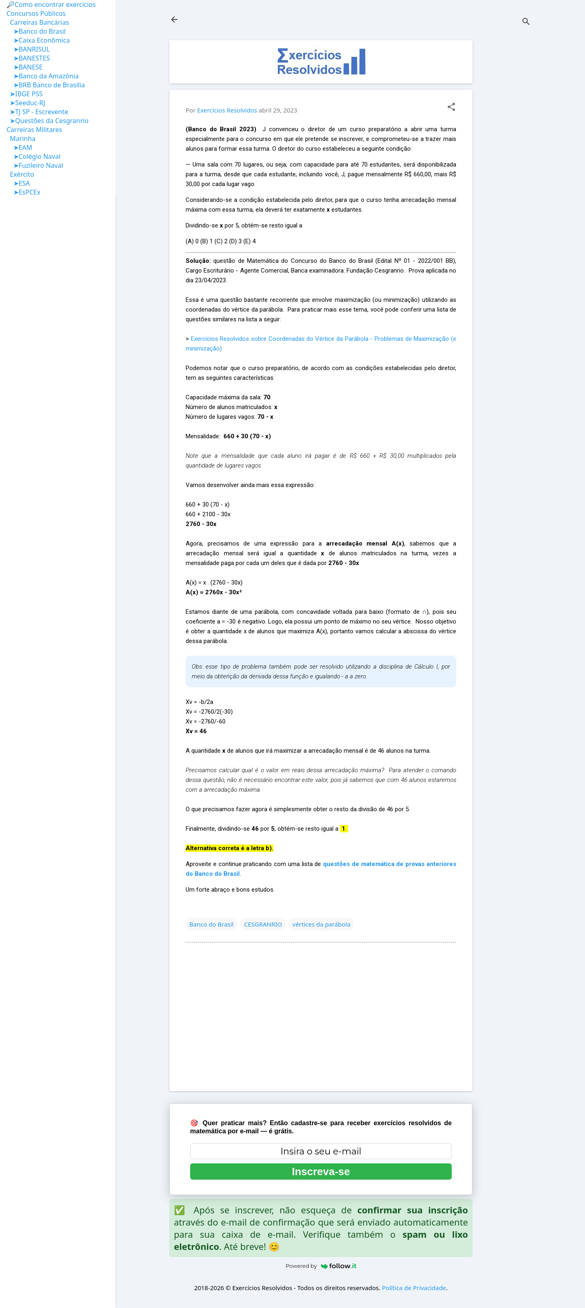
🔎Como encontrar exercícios (51, 4)
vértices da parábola (321, 924)
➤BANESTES (28, 58)
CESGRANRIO (263, 924)
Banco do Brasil (211, 924)
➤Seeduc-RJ (25, 102)
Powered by (321, 1266)
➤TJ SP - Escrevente (37, 111)
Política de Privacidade (414, 1288)
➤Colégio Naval (33, 156)
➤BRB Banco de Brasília (45, 84)
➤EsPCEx (23, 192)
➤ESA (18, 183)
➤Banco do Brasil (36, 31)
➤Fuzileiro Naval (34, 165)
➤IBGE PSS (24, 93)
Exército (20, 174)
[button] (451, 107)
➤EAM (19, 147)
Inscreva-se (321, 1171)
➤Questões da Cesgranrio (47, 120)
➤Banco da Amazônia (42, 75)
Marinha (20, 138)
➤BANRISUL (28, 49)
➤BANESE (24, 67)
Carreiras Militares (34, 129)
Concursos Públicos (36, 13)
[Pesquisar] (526, 22)
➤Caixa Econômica (38, 40)
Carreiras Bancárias (37, 22)
